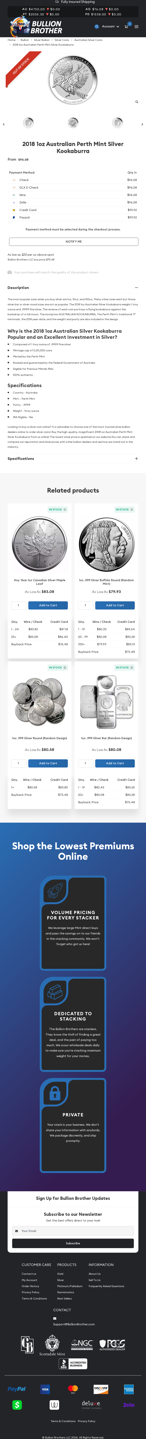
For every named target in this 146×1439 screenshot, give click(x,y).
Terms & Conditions (32, 1306)
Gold (57, 1281)
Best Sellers (62, 1306)
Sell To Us (95, 1287)
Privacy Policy (28, 1300)
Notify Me (74, 249)
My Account (27, 1287)
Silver (57, 1287)
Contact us (26, 1281)
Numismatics (63, 1300)
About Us (94, 1281)
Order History (28, 1293)
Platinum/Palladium (68, 1293)
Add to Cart (48, 613)
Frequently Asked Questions (108, 1293)
